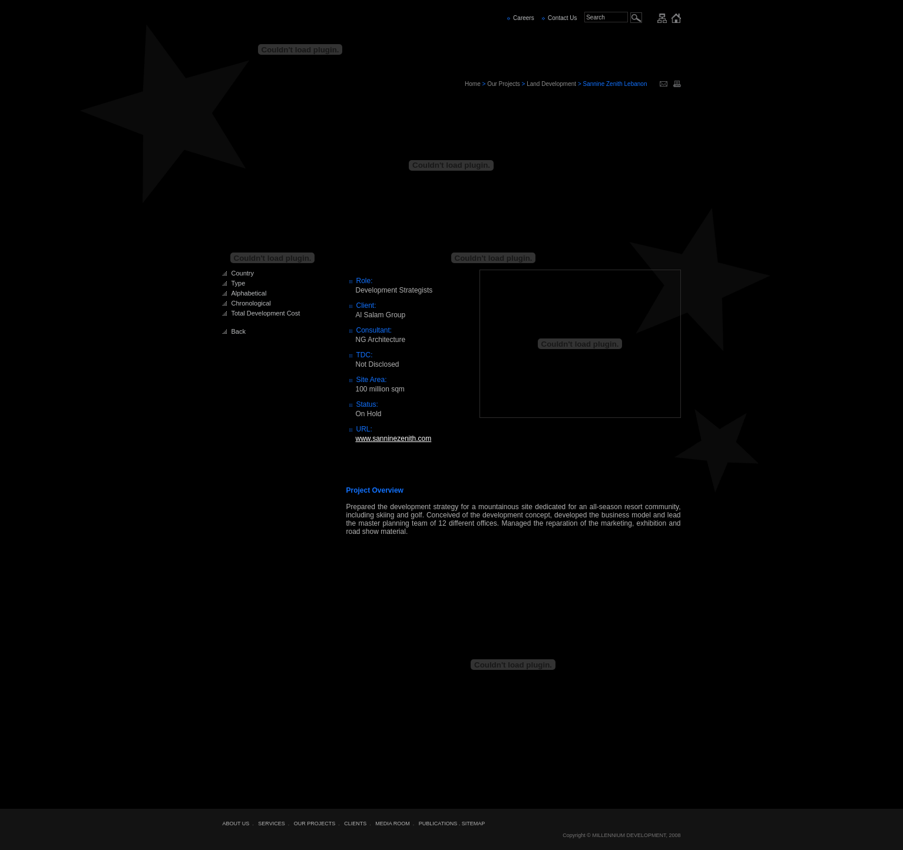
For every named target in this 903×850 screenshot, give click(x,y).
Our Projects (503, 84)
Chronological (251, 303)
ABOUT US (236, 823)
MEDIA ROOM (392, 823)
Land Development (551, 84)
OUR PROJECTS (315, 823)
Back (238, 331)
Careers (523, 18)
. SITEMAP (472, 823)
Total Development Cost (265, 313)
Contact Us (562, 18)
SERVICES (271, 823)
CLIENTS (355, 823)
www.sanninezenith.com (394, 438)
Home (473, 84)
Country (242, 273)
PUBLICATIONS (438, 823)
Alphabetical (249, 293)
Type (238, 283)
